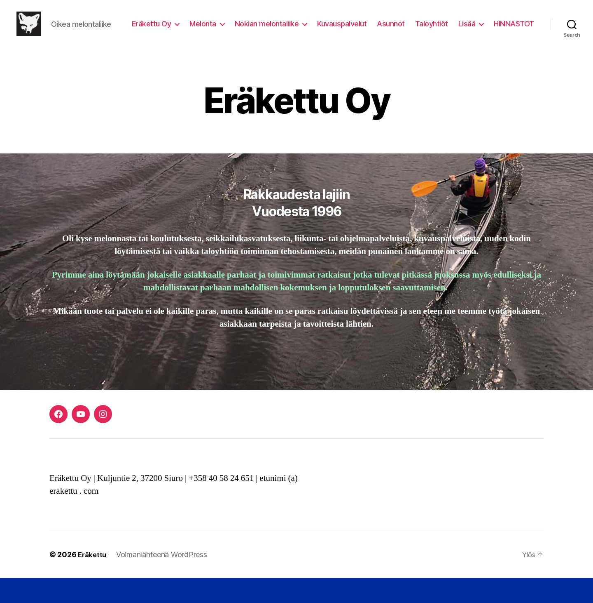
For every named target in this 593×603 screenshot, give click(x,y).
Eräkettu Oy (202, 30)
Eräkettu (93, 579)
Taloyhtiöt (481, 30)
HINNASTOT (514, 42)
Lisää (517, 30)
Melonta (253, 30)
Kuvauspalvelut (392, 30)
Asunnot (441, 30)
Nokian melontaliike (317, 30)
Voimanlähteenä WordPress (163, 579)
